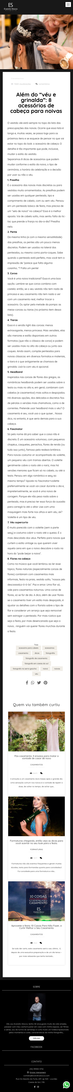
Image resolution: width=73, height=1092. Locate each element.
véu (36, 674)
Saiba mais (36, 1028)
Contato (36, 1085)
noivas (57, 668)
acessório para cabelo (28, 648)
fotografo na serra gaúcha (24, 668)
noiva (45, 668)
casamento (23, 653)
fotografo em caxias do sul (36, 663)
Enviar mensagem (38, 1062)
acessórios (49, 648)
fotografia (50, 653)
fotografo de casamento (36, 658)
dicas (37, 653)
